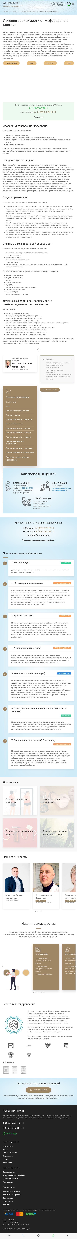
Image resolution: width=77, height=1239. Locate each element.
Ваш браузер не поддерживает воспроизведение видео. (38, 85)
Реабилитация (8, 1182)
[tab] (35, 911)
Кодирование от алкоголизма (14, 1175)
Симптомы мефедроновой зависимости (55, 371)
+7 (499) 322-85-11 (58, 5)
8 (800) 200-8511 (45, 531)
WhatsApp (10, 1133)
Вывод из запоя (9, 1172)
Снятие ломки (8, 1146)
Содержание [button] (57, 359)
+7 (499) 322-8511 (45, 112)
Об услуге (50, 63)
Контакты (49, 379)
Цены (32, 63)
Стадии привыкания (52, 367)
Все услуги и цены (50, 389)
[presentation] (69, 4)
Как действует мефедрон (54, 365)
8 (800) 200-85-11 (57, 3)
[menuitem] (13, 4)
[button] (38, 85)
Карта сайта (7, 1163)
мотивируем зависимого (61, 488)
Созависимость (8, 1198)
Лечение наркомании (11, 1142)
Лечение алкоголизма (11, 1168)
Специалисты (8, 1201)
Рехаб (69, 63)
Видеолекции (8, 1156)
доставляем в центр (59, 490)
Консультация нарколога (12, 1195)
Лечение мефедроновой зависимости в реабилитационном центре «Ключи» (59, 375)
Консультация (11, 63)
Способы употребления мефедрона (57, 363)
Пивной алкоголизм (10, 1179)
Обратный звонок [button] (38, 1090)
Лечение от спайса (10, 1153)
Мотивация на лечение (11, 1191)
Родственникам (9, 1187)
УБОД (5, 1149)
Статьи (5, 1159)
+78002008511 (38, 107)
